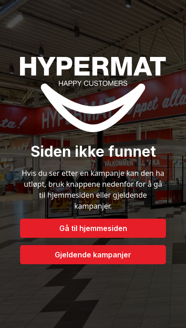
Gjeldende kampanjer (93, 254)
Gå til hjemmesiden (93, 228)
